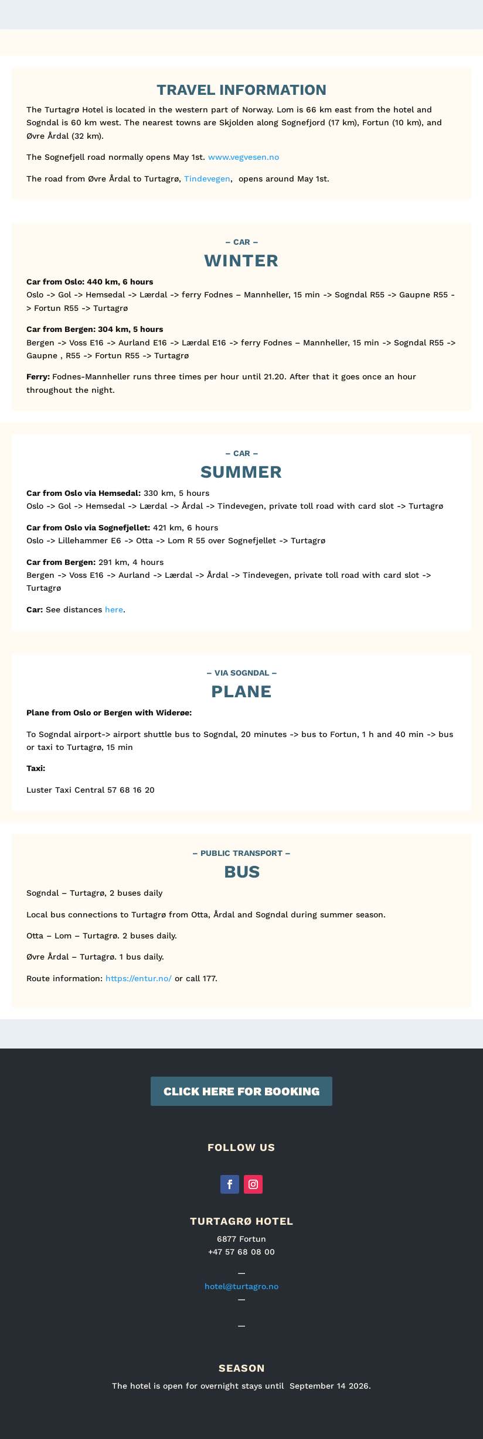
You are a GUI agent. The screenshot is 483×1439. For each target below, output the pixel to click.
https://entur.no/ (139, 978)
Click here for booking (241, 1091)
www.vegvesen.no (243, 157)
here (114, 609)
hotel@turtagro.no (241, 1286)
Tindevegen (207, 178)
